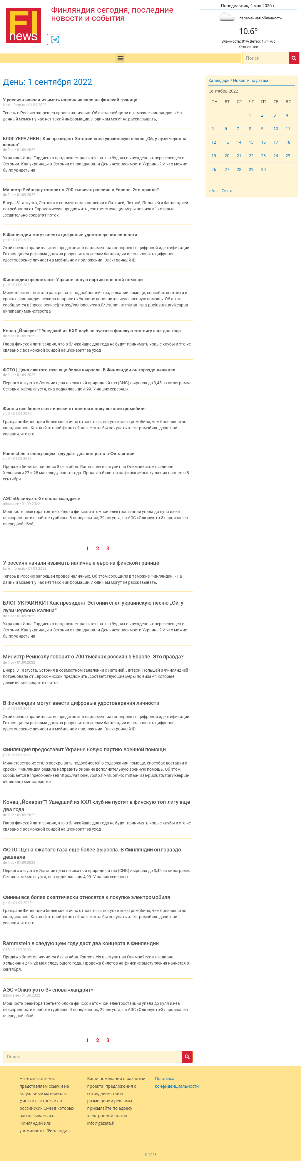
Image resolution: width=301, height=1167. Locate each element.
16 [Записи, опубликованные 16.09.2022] (263, 142)
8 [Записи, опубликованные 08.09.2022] (250, 128)
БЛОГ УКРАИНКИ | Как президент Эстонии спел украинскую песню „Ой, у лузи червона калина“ (95, 138)
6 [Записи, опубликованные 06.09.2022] (226, 128)
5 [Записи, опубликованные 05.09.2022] (212, 128)
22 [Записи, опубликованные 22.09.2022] (251, 155)
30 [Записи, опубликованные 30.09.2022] (263, 169)
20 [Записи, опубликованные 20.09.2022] (227, 155)
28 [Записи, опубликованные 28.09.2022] (239, 169)
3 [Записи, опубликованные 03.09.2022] (274, 115)
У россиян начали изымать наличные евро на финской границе (65, 99)
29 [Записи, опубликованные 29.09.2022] (251, 169)
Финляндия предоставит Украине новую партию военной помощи (67, 272)
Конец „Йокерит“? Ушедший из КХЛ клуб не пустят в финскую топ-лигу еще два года (85, 323)
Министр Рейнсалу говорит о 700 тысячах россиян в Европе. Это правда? (74, 182)
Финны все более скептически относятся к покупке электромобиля (69, 400)
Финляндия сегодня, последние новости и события (112, 13)
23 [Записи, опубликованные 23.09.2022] (263, 155)
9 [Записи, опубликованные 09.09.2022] (262, 128)
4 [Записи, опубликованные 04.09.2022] (287, 115)
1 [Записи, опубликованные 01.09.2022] (250, 115)
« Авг (213, 190)
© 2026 (151, 1145)
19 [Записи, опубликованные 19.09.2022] (213, 155)
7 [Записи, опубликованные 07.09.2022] (238, 128)
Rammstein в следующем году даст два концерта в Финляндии (64, 444)
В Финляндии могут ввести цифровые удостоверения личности (65, 227)
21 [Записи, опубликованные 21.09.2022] (239, 155)
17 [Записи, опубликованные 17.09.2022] (275, 142)
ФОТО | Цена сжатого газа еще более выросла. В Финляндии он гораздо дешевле (82, 361)
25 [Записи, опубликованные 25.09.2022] (288, 155)
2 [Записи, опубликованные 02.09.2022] (262, 115)
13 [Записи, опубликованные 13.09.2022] (227, 142)
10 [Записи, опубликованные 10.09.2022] (275, 128)
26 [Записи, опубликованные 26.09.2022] (213, 169)
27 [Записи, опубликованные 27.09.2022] (227, 169)
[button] (120, 58)
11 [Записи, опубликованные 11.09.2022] (288, 128)
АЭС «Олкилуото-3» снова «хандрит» (38, 489)
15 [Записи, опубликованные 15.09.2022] (251, 142)
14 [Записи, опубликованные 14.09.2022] (239, 142)
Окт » (227, 190)
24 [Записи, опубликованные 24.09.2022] (275, 155)
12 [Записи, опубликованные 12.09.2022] (213, 142)
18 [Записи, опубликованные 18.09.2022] (288, 142)
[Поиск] (294, 58)
